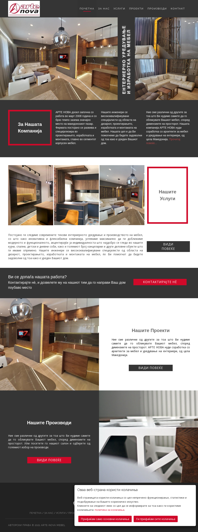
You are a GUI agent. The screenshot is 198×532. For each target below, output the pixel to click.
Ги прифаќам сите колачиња (155, 518)
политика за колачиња (109, 509)
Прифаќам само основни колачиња (105, 518)
